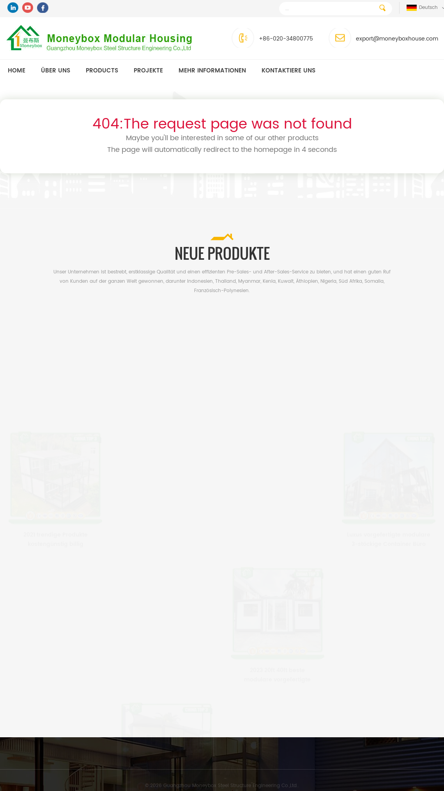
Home (16, 71)
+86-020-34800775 (284, 38)
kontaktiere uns (288, 71)
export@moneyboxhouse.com (395, 38)
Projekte (148, 71)
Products (102, 71)
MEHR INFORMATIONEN (212, 71)
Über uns (55, 71)
